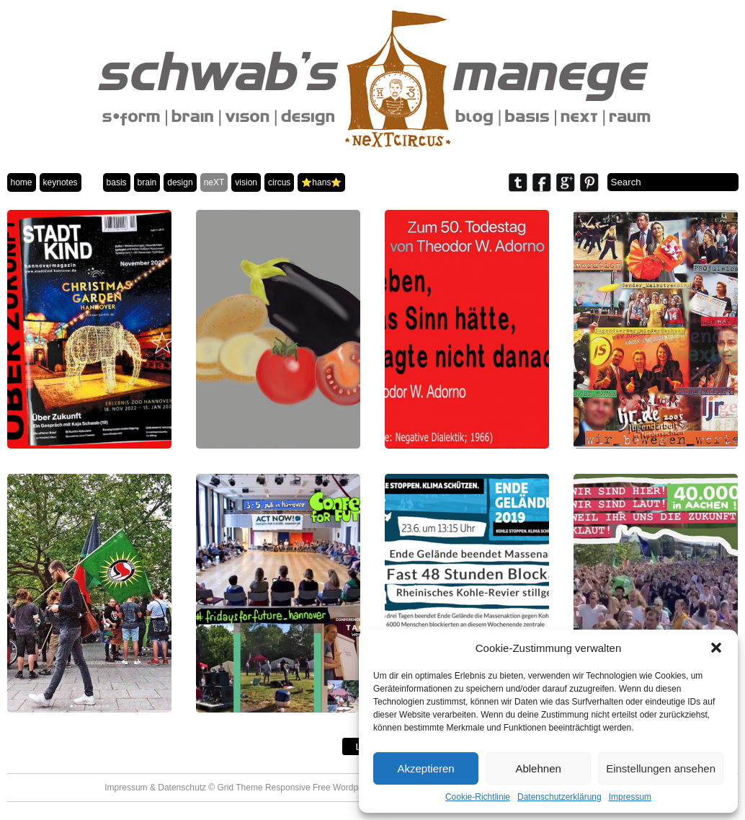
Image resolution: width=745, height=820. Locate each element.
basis (117, 182)
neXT (214, 182)
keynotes (60, 182)
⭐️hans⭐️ (321, 182)
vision (246, 182)
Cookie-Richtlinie (477, 797)
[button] (716, 647)
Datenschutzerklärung (559, 797)
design (179, 182)
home (21, 182)
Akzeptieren (425, 768)
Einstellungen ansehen (660, 768)
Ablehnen (538, 768)
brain (147, 182)
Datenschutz (182, 787)
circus (279, 182)
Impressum (630, 797)
